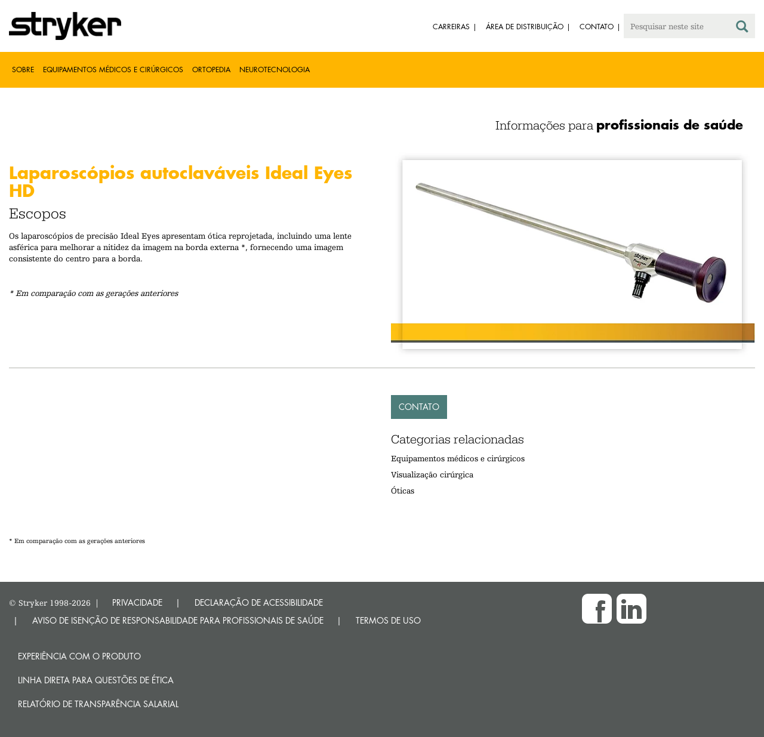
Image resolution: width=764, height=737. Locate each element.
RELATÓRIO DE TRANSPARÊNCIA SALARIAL (98, 704)
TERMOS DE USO (388, 620)
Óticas (402, 490)
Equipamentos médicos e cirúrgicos (113, 69)
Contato (419, 406)
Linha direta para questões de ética (96, 680)
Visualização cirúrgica (432, 474)
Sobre (23, 69)
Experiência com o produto (79, 656)
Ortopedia (211, 69)
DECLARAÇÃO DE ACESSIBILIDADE (259, 602)
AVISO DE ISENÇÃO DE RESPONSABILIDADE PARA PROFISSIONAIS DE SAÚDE (178, 620)
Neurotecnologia (274, 69)
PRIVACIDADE (137, 602)
